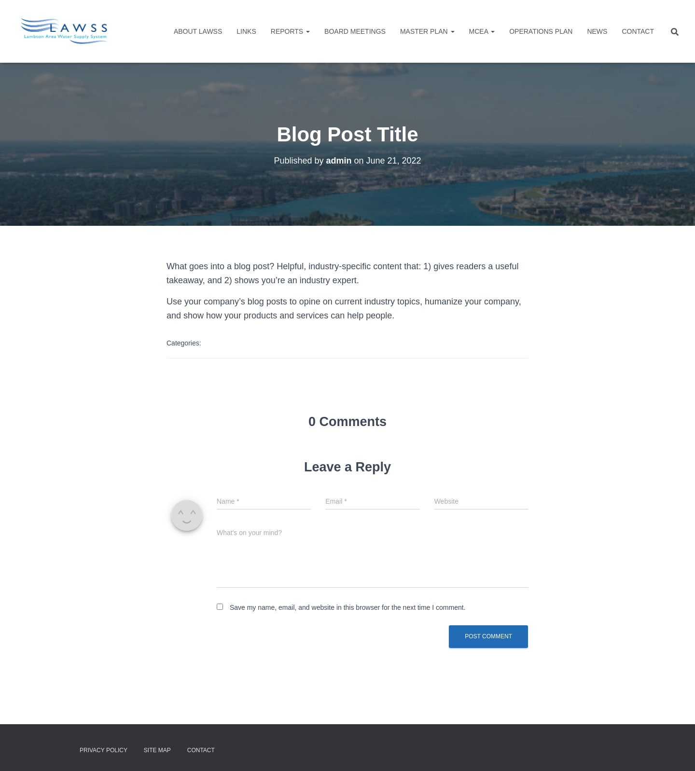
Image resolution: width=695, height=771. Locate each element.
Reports (290, 31)
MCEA (482, 31)
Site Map (157, 750)
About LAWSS (198, 31)
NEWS (597, 31)
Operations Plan (540, 31)
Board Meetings (355, 31)
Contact (638, 31)
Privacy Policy (103, 750)
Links (246, 31)
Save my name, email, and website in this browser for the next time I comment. (348, 607)
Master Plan (427, 31)
